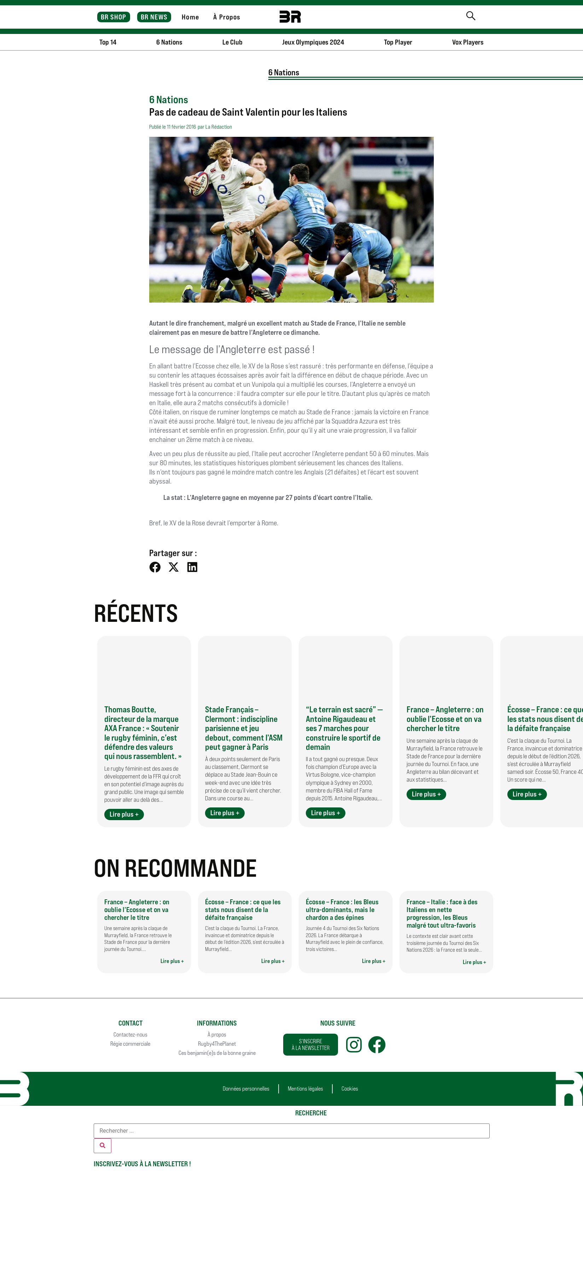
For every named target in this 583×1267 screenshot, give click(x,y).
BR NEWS (154, 17)
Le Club (232, 42)
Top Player (398, 42)
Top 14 (107, 42)
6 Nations (169, 42)
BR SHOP (114, 17)
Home (190, 17)
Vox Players (468, 42)
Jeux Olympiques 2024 (313, 42)
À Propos (226, 17)
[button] (155, 567)
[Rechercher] (102, 1145)
